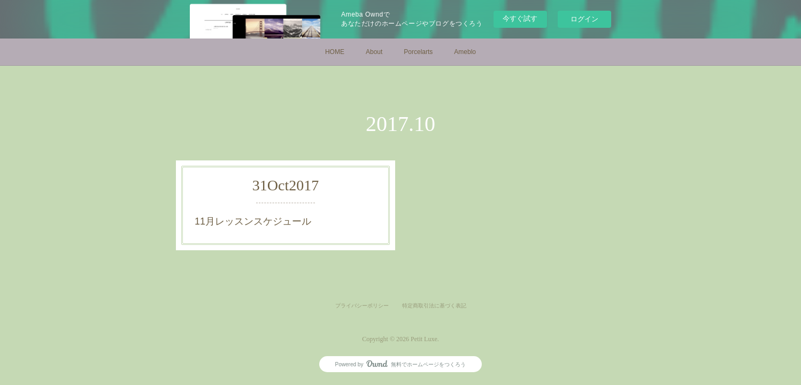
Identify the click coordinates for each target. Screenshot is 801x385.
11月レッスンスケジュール (253, 221)
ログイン (584, 19)
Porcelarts (418, 52)
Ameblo (465, 52)
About (374, 52)
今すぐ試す (520, 18)
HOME (334, 52)
